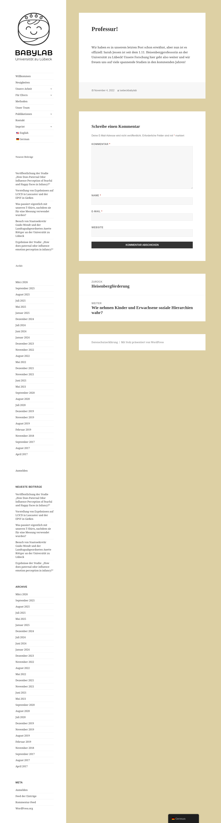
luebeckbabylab (128, 90)
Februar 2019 (23, 429)
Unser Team (23, 107)
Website (97, 227)
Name (96, 195)
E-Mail (96, 211)
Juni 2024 (21, 331)
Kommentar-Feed (26, 802)
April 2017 (22, 454)
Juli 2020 (21, 405)
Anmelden (22, 470)
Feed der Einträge (26, 796)
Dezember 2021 (25, 368)
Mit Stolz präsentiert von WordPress (142, 342)
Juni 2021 (21, 380)
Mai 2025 (21, 306)
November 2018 (25, 435)
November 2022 (25, 349)
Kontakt (20, 120)
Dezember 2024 (25, 319)
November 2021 (25, 374)
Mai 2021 (21, 386)
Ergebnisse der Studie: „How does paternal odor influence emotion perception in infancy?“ (34, 245)
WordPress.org (24, 808)
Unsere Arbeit (24, 88)
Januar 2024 (23, 337)
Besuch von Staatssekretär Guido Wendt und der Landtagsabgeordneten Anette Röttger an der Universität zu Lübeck (33, 228)
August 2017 (23, 448)
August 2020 (23, 399)
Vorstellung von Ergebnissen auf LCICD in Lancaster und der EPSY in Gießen (34, 194)
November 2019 (25, 417)
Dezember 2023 (25, 343)
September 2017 (25, 442)
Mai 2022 (21, 362)
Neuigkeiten (23, 82)
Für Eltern (22, 95)
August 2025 (23, 294)
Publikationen (24, 114)
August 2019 (23, 423)
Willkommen (23, 76)
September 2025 (25, 288)
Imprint (20, 126)
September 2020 (25, 392)
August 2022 (23, 356)
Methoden (21, 101)
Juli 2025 (21, 300)
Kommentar (100, 144)
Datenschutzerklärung (104, 342)
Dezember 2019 (25, 411)
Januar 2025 (23, 313)
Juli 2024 (21, 325)
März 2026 (22, 282)
